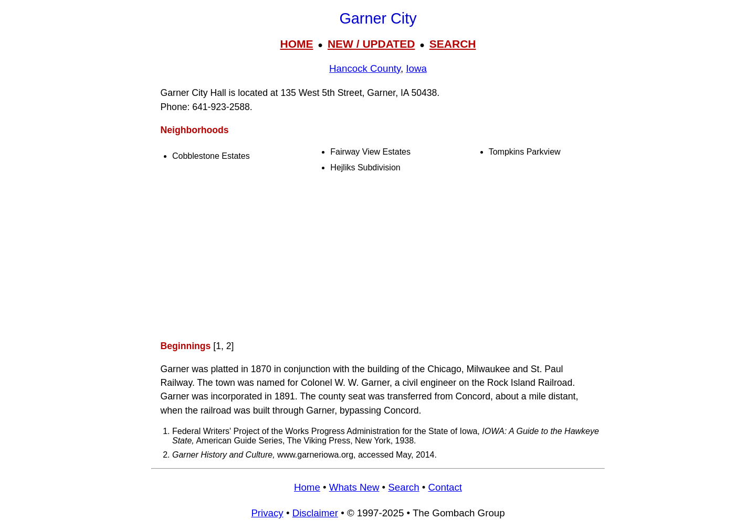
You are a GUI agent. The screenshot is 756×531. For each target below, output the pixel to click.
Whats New (354, 487)
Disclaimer (315, 512)
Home (307, 487)
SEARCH (452, 44)
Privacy (267, 512)
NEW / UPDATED (371, 44)
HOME (296, 44)
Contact (445, 487)
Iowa (416, 68)
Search (403, 487)
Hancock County (365, 68)
